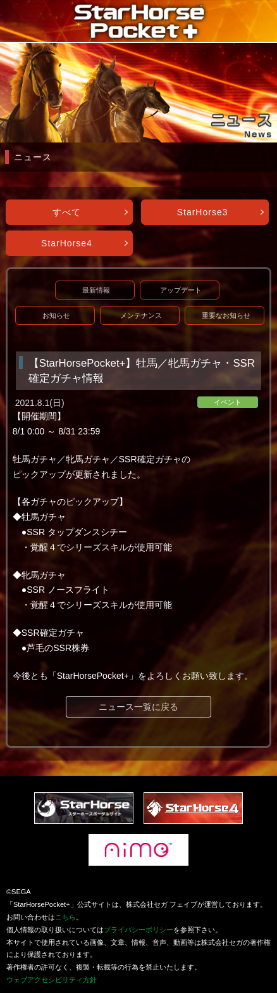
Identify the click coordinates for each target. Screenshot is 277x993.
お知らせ (56, 315)
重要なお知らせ (226, 315)
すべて (66, 212)
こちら (65, 917)
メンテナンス (141, 315)
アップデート (181, 290)
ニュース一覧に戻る (138, 707)
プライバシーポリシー (138, 929)
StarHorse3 (202, 212)
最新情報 (96, 290)
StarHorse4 (66, 243)
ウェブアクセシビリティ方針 (51, 980)
